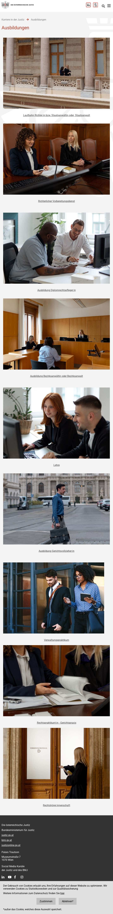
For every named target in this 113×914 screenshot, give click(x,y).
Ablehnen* (67, 901)
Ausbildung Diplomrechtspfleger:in (56, 290)
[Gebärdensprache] (96, 6)
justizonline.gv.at (11, 845)
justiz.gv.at (8, 835)
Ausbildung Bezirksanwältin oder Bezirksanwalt (56, 376)
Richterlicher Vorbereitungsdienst (56, 201)
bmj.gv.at (7, 840)
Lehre (57, 465)
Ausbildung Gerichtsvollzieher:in (56, 551)
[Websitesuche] (103, 6)
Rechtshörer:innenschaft (56, 805)
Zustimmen (46, 901)
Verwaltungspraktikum (56, 640)
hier (62, 893)
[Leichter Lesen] (89, 6)
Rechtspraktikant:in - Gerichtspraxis (56, 722)
